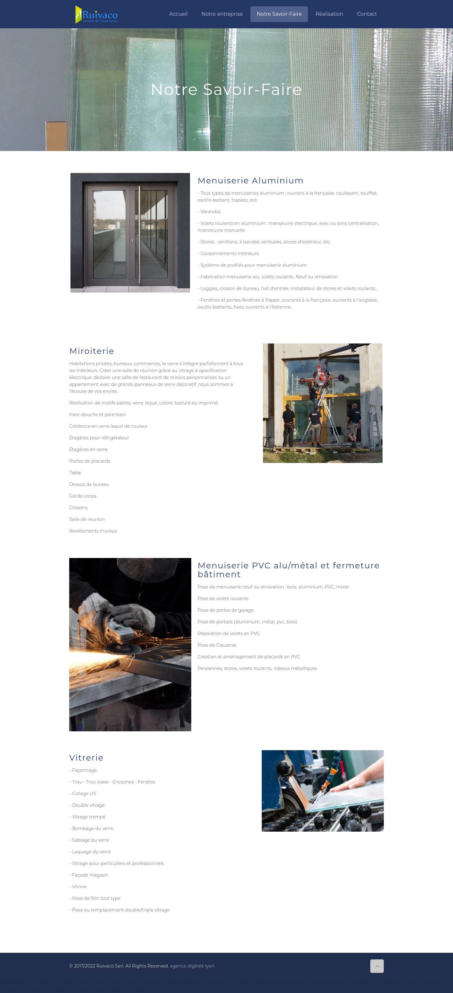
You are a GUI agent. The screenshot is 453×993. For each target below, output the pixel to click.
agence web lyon (18, 982)
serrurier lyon (124, 982)
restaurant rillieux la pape (410, 982)
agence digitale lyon (192, 966)
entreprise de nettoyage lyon (315, 982)
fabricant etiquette (236, 966)
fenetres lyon (75, 944)
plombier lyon (221, 982)
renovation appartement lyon (172, 982)
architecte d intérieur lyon (95, 989)
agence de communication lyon (73, 982)
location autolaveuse (260, 982)
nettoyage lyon (364, 982)
